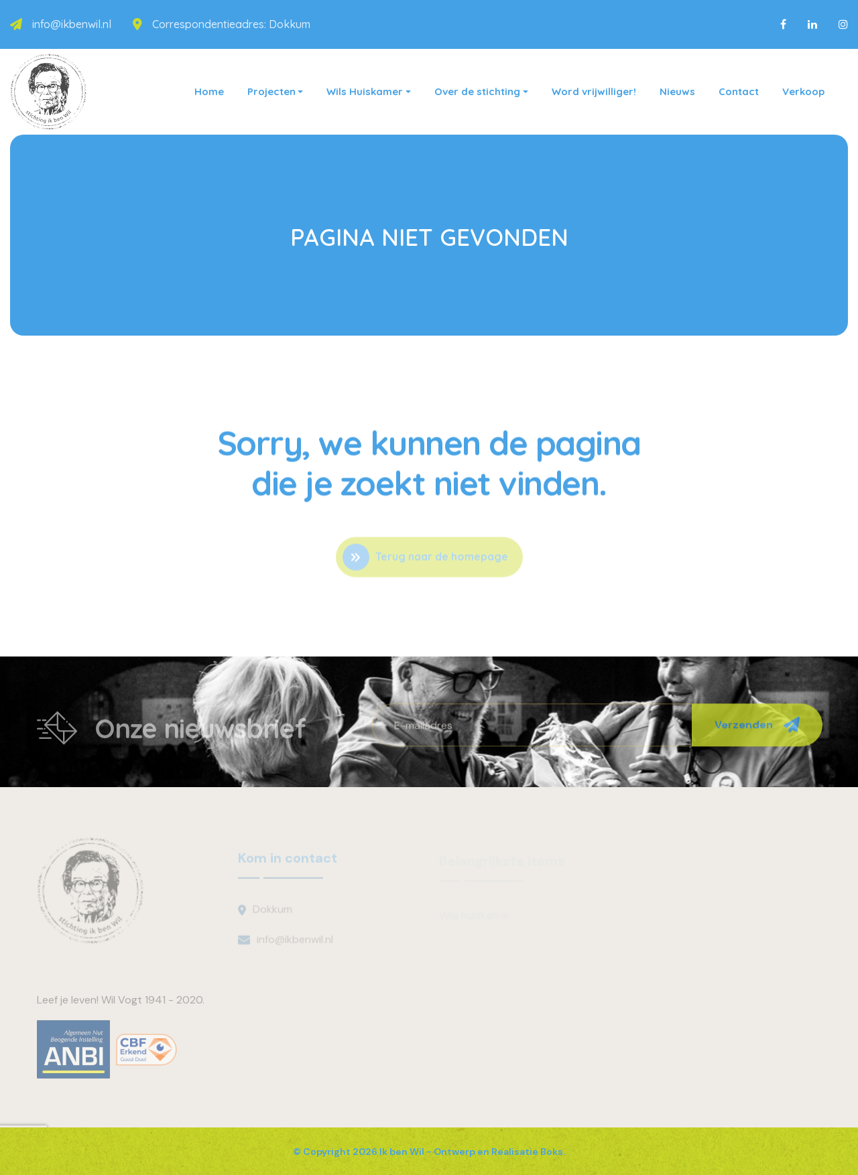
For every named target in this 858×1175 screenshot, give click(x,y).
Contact (739, 91)
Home (209, 91)
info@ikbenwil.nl (71, 24)
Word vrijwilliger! (594, 91)
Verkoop (803, 91)
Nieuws (677, 91)
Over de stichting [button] (477, 91)
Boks (551, 1152)
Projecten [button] (271, 91)
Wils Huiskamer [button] (364, 91)
